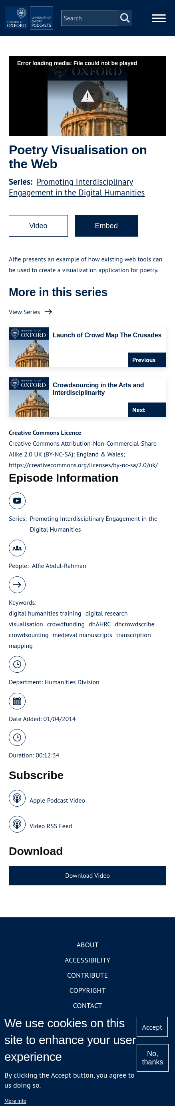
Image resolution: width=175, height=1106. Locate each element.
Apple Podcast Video (57, 800)
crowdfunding (66, 624)
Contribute (87, 975)
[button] (88, 96)
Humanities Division (72, 682)
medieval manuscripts (82, 635)
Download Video (87, 875)
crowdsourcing (29, 635)
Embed (106, 226)
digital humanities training (45, 613)
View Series (24, 312)
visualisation (26, 624)
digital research (107, 613)
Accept (152, 1027)
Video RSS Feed (51, 826)
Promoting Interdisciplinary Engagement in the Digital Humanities (77, 187)
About (87, 944)
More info (15, 1100)
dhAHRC (100, 624)
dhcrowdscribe (134, 624)
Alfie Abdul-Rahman (59, 566)
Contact (87, 1005)
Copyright (88, 990)
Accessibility (87, 960)
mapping (21, 646)
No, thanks (152, 1058)
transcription (133, 635)
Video (38, 226)
